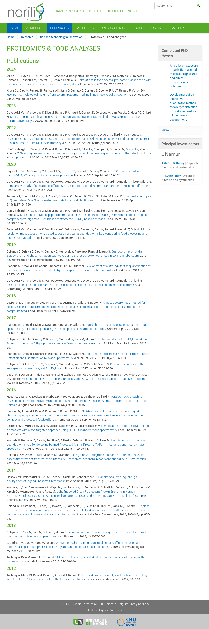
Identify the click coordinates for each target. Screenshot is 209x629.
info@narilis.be (140, 604)
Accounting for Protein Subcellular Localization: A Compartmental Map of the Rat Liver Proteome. (84, 378)
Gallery (177, 28)
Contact (156, 28)
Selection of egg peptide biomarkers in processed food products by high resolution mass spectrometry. (72, 284)
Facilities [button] (85, 28)
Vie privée (116, 610)
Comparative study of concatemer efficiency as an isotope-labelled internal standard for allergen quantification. (78, 185)
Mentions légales (97, 610)
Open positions (113, 28)
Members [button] (34, 28)
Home (14, 28)
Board (138, 28)
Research (27, 37)
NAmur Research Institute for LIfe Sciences (72, 11)
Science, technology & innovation (61, 37)
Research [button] (59, 28)
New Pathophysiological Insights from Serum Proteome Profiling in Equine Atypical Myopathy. (67, 94)
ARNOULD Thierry (173, 163)
